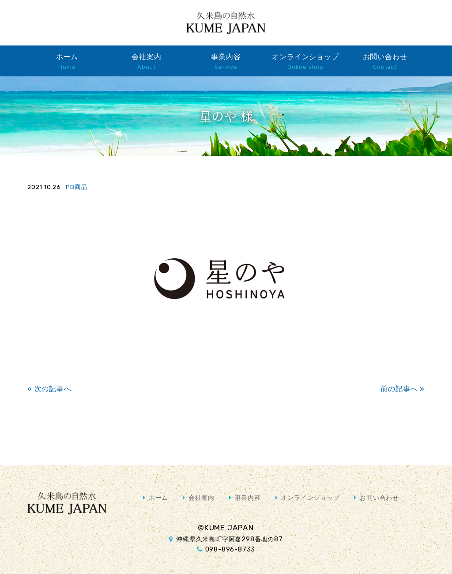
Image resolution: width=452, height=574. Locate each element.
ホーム (67, 61)
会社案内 (146, 61)
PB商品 (76, 186)
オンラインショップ (305, 61)
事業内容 (226, 61)
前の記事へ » (402, 389)
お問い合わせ (385, 61)
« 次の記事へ (49, 389)
